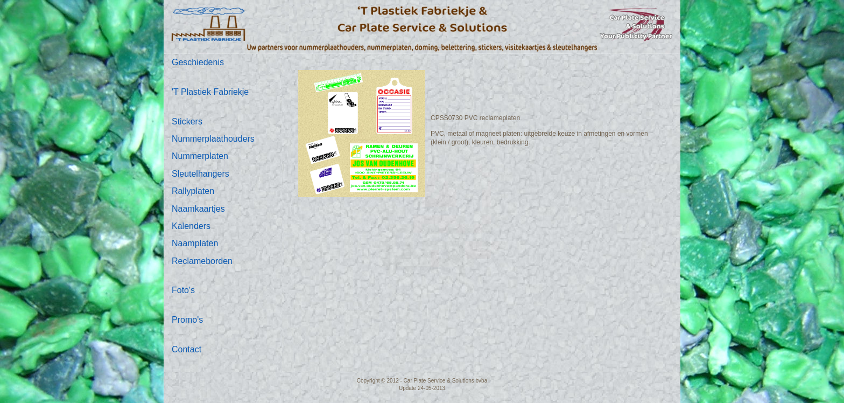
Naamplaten (195, 243)
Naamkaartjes (198, 208)
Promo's (187, 319)
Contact (186, 349)
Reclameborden (202, 261)
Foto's (183, 290)
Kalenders (191, 226)
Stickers (187, 121)
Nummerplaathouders (213, 138)
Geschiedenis (198, 62)
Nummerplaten (200, 156)
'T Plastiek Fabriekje (210, 91)
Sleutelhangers (200, 173)
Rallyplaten (193, 191)
